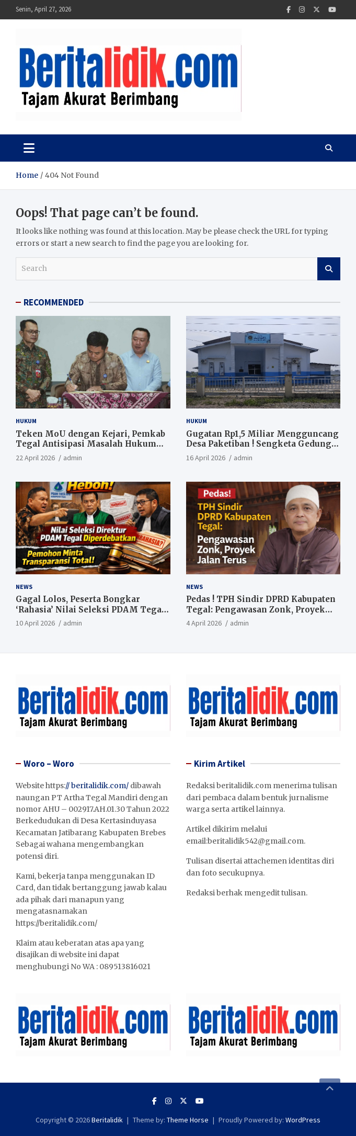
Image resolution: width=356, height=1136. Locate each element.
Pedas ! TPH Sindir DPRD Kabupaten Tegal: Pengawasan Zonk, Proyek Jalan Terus (261, 609)
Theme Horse (188, 1119)
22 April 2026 (35, 457)
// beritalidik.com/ (97, 785)
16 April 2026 (205, 457)
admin (72, 457)
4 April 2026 (204, 623)
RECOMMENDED (54, 302)
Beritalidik (107, 1119)
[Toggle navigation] (29, 148)
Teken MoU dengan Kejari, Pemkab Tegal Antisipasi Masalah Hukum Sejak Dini (90, 444)
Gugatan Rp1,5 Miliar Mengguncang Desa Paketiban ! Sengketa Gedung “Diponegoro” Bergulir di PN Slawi (262, 444)
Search (328, 268)
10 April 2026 (35, 623)
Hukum (26, 421)
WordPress (302, 1119)
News (24, 586)
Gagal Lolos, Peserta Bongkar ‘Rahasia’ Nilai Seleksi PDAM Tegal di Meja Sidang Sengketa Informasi (91, 609)
